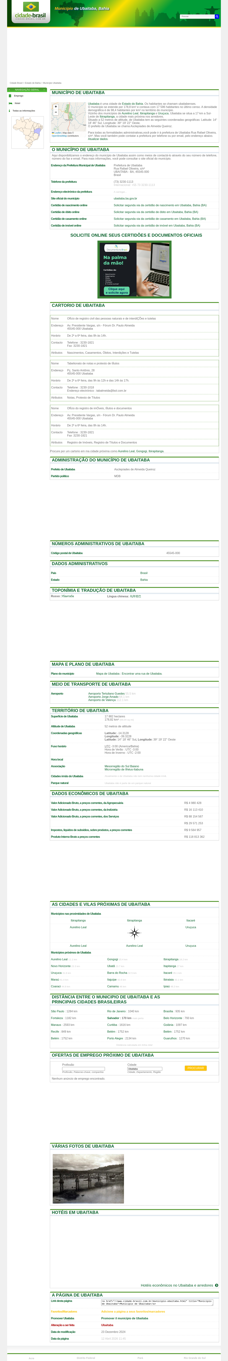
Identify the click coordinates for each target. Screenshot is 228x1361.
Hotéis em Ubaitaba (75, 1212)
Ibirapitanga (147, 113)
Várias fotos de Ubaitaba (83, 1146)
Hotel (17, 103)
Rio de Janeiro (116, 1011)
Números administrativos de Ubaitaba (98, 543)
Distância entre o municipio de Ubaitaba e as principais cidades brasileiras (106, 999)
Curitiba (112, 1024)
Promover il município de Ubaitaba (124, 1318)
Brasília (168, 1011)
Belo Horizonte (173, 1018)
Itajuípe (111, 979)
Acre (31, 1358)
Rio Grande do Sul (195, 1358)
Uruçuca (163, 113)
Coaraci (56, 986)
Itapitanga (170, 966)
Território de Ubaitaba (80, 710)
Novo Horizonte (61, 966)
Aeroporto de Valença (102, 700)
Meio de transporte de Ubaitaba (91, 684)
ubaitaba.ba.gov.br (125, 198)
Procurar (196, 1068)
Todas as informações (24, 111)
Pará (140, 1358)
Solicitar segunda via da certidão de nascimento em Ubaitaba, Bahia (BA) (160, 205)
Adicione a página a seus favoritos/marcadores (133, 1311)
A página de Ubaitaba (77, 1295)
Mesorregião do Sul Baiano (122, 766)
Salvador (113, 1018)
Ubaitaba (93, 103)
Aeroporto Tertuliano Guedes (106, 693)
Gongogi (141, 451)
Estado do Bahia (132, 103)
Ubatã (111, 966)
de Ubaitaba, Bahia (82, 8)
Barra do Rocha (117, 972)
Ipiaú (167, 986)
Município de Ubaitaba (78, 92)
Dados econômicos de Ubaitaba (90, 793)
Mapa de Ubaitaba (108, 673)
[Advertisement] (114, 54)
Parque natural (59, 783)
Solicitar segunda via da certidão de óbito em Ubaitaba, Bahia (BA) (156, 212)
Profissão (68, 1064)
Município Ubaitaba (52, 83)
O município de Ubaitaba (80, 149)
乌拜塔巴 (135, 596)
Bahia (144, 579)
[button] (55, 107)
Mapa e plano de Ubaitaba (83, 664)
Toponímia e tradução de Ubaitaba (94, 590)
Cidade (131, 1064)
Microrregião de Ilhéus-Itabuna (124, 769)
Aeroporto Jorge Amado (103, 696)
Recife (55, 1031)
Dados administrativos (80, 563)
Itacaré (190, 920)
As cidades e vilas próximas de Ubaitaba (101, 904)
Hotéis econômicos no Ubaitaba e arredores (180, 1285)
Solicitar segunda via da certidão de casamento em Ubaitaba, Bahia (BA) (160, 218)
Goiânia (168, 1024)
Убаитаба (67, 596)
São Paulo (57, 1011)
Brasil (143, 573)
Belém (111, 1031)
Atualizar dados (98, 139)
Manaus (56, 1024)
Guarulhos (170, 1038)
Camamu (113, 986)
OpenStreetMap (59, 136)
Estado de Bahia (33, 83)
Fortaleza (57, 1018)
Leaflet (56, 133)
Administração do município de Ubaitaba (101, 460)
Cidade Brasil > (17, 83)
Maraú (55, 979)
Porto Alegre (115, 1038)
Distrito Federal (86, 1358)
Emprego (18, 96)
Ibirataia (169, 979)
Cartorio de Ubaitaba (78, 305)
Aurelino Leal (130, 113)
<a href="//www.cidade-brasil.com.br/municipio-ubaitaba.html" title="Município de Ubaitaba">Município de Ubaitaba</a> (157, 1302)
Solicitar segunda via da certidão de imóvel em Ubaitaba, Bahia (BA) (157, 225)
